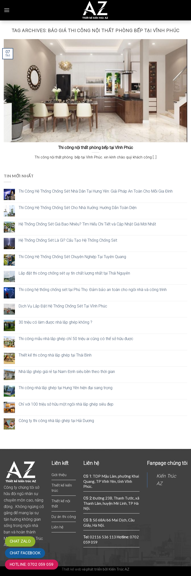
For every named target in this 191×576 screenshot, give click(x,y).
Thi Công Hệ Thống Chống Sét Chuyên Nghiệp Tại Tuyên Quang (72, 256)
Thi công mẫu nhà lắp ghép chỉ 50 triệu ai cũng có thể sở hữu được (76, 338)
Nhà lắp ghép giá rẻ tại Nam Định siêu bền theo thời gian (67, 371)
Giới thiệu (58, 475)
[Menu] (7, 10)
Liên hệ (57, 527)
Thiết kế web (71, 569)
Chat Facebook (25, 553)
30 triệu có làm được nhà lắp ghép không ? (55, 322)
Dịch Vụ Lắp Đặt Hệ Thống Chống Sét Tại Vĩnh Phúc (63, 306)
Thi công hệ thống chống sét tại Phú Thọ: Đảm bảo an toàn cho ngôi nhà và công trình (93, 289)
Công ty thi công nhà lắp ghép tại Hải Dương (56, 420)
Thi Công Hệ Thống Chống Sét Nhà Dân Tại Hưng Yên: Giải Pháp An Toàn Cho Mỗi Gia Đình (96, 191)
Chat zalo (20, 541)
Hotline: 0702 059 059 (31, 564)
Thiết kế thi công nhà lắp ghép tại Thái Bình (55, 355)
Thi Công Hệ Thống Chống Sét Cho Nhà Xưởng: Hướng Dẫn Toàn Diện (78, 207)
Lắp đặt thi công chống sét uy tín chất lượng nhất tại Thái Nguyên (74, 273)
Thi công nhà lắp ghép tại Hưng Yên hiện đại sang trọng (65, 387)
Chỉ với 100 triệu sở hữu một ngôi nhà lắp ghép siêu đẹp (66, 404)
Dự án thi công (63, 516)
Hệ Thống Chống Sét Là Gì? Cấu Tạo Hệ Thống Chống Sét (68, 240)
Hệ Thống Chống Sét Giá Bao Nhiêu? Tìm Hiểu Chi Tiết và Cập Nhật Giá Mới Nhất (87, 224)
